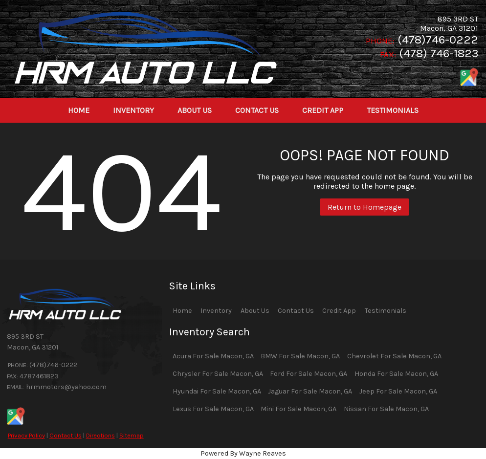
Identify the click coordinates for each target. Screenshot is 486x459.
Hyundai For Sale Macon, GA (217, 391)
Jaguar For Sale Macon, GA (310, 391)
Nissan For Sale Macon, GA (386, 409)
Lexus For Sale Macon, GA (213, 409)
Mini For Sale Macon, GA (298, 409)
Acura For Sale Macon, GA (213, 356)
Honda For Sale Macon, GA (396, 374)
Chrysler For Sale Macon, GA (218, 374)
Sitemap (131, 435)
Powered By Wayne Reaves (243, 453)
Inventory (216, 310)
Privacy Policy (26, 435)
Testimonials (385, 310)
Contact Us (65, 435)
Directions (100, 435)
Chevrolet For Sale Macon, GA (394, 356)
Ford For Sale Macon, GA (308, 374)
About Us (255, 310)
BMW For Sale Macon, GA (300, 356)
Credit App (339, 310)
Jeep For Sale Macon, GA (398, 391)
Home (182, 310)
